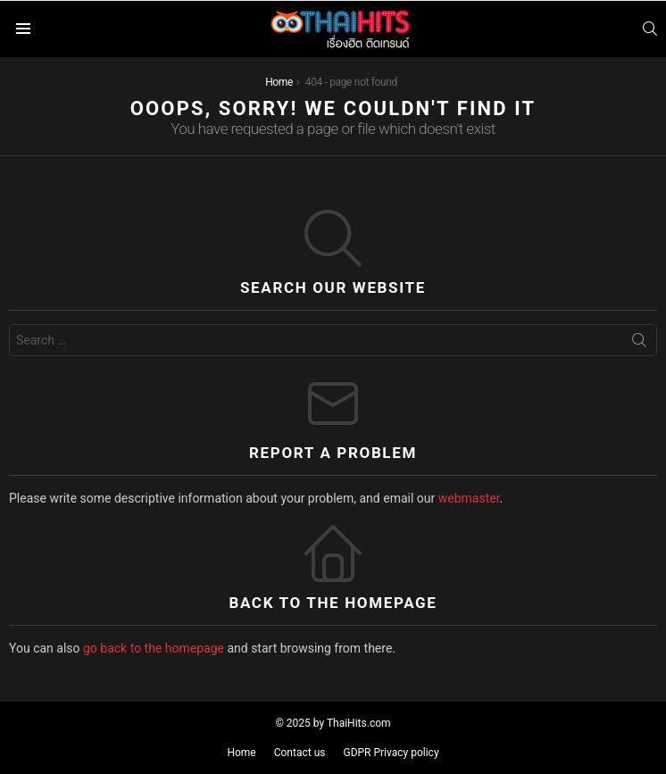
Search (639, 343)
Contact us (300, 752)
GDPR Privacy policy (390, 752)
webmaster (469, 498)
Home (241, 752)
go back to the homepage (153, 648)
